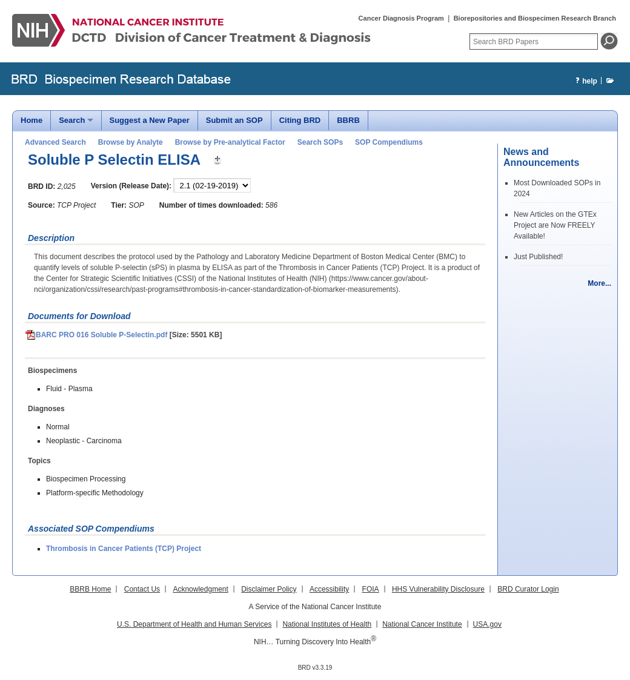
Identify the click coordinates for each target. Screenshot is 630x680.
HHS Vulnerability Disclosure (438, 589)
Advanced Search (55, 142)
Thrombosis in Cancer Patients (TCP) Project (123, 548)
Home (31, 120)
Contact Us (142, 589)
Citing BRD (300, 120)
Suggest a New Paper (150, 120)
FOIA (370, 589)
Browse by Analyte (130, 142)
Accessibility (329, 589)
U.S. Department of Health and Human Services (194, 624)
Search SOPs (320, 142)
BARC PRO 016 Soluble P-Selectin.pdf (96, 335)
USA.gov (487, 624)
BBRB (348, 120)
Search (72, 120)
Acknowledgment (200, 589)
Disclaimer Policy (268, 589)
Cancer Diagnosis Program (401, 18)
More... (599, 283)
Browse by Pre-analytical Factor (230, 142)
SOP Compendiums (389, 142)
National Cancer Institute (422, 624)
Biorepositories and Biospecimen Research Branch (535, 18)
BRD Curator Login (528, 589)
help (584, 81)
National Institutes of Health (326, 624)
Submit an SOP (234, 120)
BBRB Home (90, 589)
